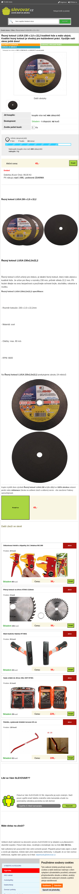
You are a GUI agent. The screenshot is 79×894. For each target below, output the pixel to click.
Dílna (12, 30)
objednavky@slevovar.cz (46, 855)
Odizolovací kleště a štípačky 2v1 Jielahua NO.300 (23, 545)
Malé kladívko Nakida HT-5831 (15, 634)
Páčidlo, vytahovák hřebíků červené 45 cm (20, 722)
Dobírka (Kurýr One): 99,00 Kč (17, 175)
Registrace (62, 2)
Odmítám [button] (57, 885)
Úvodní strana (6, 2)
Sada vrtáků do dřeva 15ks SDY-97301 (18, 678)
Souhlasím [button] (47, 885)
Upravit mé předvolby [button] (51, 890)
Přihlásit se (72, 2)
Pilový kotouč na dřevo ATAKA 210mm (18, 590)
